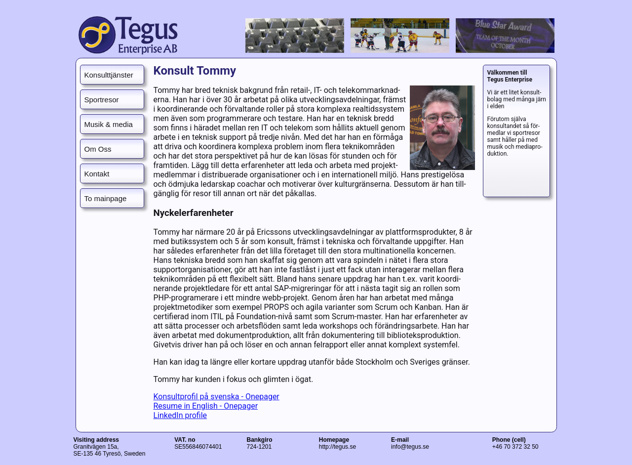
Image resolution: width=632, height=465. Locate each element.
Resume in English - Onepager (205, 406)
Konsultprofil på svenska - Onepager (216, 396)
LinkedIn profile (180, 415)
